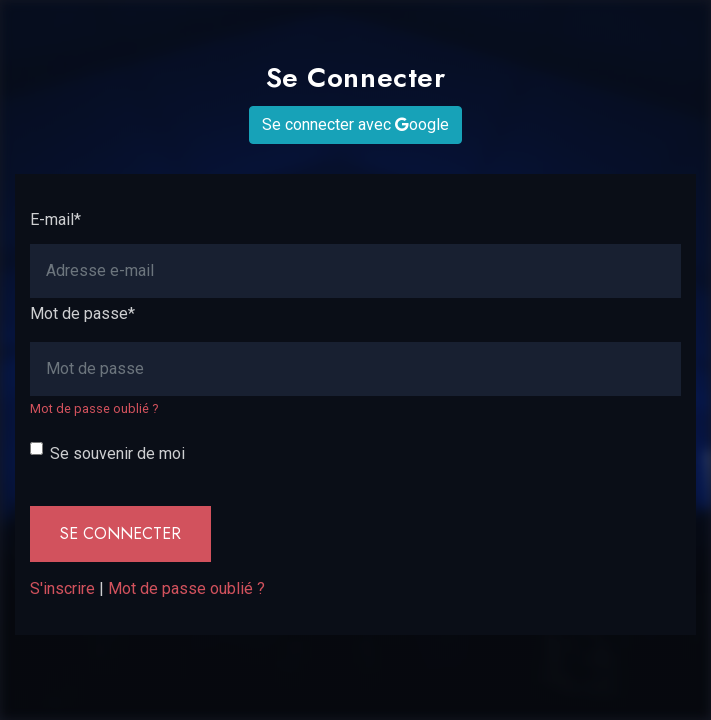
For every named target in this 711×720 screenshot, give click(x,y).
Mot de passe (82, 313)
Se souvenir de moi (117, 453)
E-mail (55, 219)
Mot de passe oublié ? (94, 408)
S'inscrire (62, 588)
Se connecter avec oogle (355, 124)
